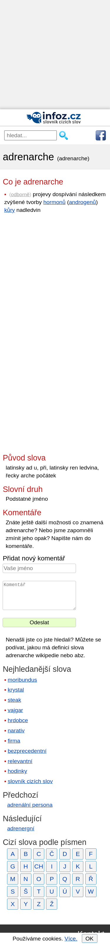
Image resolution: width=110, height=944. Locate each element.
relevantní (20, 761)
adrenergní (20, 828)
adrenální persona (30, 805)
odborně (20, 194)
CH (38, 866)
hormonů (54, 202)
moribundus (22, 680)
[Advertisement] (55, 54)
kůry (9, 210)
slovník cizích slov (30, 781)
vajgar (15, 710)
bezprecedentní (27, 751)
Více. (71, 939)
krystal (16, 690)
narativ (16, 730)
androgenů (82, 202)
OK (89, 939)
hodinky (17, 771)
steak (14, 700)
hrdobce (18, 720)
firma (14, 741)
